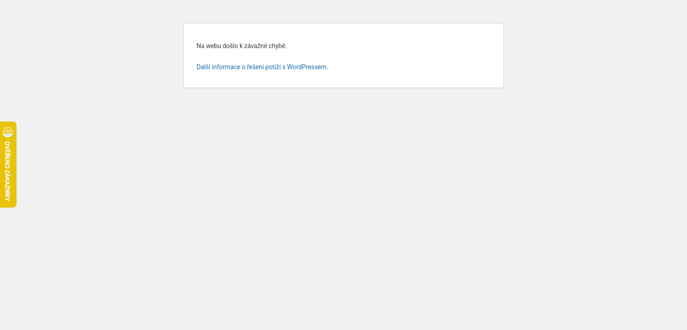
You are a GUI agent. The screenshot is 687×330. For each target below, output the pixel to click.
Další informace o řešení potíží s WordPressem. (262, 67)
